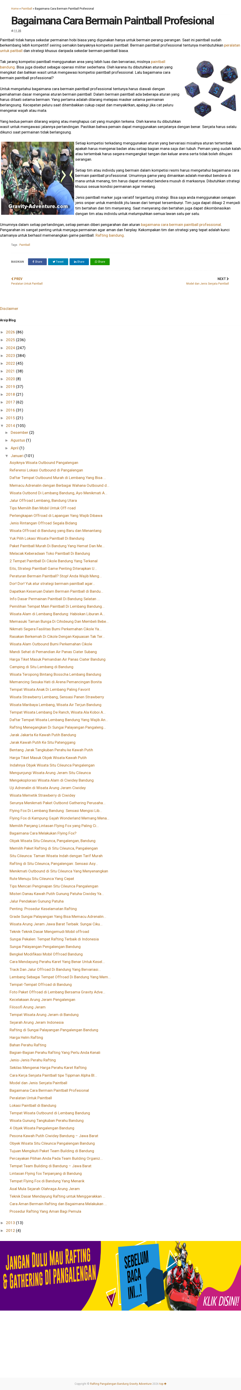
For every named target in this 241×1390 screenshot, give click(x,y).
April (15, 448)
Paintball (26, 8)
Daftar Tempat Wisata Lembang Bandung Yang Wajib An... (59, 719)
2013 (11, 1222)
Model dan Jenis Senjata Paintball (38, 1083)
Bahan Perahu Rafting (28, 1045)
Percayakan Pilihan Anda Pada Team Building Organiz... (56, 1158)
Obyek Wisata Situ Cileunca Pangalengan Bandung (52, 1143)
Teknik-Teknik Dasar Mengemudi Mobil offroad (49, 931)
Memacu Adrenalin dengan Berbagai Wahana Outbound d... (59, 485)
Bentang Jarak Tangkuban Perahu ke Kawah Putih (51, 750)
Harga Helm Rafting (26, 1037)
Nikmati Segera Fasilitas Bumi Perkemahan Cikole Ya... (56, 629)
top (162, 1383)
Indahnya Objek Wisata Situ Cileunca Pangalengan (52, 765)
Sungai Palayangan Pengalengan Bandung (45, 946)
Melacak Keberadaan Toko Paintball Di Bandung (50, 553)
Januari (17, 455)
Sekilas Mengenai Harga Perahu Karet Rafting (48, 1067)
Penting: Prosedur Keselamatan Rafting (43, 908)
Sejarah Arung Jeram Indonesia (37, 1022)
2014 (11, 425)
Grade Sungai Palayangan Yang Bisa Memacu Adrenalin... (58, 916)
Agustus (18, 440)
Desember (20, 432)
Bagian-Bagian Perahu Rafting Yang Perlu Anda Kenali (55, 1052)
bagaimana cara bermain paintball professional (181, 224)
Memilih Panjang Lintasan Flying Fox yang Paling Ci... (54, 825)
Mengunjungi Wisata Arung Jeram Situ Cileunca (50, 772)
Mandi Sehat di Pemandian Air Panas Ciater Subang (53, 651)
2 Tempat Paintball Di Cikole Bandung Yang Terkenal (54, 561)
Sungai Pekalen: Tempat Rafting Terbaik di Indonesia (54, 939)
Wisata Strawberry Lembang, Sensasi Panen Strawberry (57, 697)
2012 (11, 1230)
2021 (11, 371)
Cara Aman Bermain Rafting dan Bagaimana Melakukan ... (58, 1204)
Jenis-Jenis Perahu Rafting (33, 1060)
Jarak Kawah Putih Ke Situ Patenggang (42, 742)
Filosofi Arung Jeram (28, 1007)
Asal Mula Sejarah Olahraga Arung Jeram (45, 1188)
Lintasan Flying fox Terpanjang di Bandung (46, 1173)
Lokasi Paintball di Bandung (33, 1105)
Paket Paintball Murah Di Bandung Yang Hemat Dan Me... (57, 546)
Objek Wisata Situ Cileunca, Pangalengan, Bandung (53, 840)
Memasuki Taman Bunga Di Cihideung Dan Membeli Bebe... (59, 621)
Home (15, 8)
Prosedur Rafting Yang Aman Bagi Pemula (45, 1211)
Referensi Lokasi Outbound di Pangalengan (46, 470)
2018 (11, 394)
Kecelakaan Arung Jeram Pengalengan (42, 999)
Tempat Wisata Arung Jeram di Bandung (44, 1014)
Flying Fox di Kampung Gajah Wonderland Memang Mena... (59, 818)
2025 (11, 340)
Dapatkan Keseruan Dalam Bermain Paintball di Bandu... (56, 591)
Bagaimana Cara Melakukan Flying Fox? (43, 833)
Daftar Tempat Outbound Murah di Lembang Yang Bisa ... (58, 477)
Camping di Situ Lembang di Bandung (41, 667)
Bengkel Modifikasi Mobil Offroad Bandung (46, 954)
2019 (11, 386)
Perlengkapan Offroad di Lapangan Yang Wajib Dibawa (56, 515)
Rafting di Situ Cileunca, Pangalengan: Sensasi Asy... (54, 863)
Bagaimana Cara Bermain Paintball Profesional (49, 1090)
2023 (11, 355)
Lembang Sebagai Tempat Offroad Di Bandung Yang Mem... (60, 977)
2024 (11, 348)
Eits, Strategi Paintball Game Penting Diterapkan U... (53, 568)
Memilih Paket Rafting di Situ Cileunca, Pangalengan (54, 848)
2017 (11, 402)
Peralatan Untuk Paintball (31, 1098)
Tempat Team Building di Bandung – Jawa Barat (50, 1166)
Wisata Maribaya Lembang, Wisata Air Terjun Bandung (55, 704)
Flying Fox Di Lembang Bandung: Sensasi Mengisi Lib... (56, 810)
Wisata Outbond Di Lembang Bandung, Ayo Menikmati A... (58, 493)
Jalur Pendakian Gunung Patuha (37, 901)
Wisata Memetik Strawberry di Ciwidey (42, 795)
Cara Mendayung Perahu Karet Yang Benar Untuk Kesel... (57, 961)
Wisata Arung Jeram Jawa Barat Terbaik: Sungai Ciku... (56, 924)
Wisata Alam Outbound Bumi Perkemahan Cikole (51, 644)
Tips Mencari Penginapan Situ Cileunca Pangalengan (54, 886)
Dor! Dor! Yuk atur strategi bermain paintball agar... (52, 583)
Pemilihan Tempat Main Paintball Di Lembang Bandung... (57, 606)
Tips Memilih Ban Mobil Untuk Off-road (43, 508)
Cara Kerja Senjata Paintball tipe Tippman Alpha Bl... (53, 1075)
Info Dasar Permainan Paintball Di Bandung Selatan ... (55, 599)
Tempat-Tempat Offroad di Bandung (41, 984)
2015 (11, 418)
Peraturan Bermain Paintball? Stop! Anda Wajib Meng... (56, 576)
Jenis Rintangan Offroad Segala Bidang (43, 523)
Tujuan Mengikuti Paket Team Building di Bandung (52, 1151)
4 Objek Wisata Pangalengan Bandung (42, 1128)
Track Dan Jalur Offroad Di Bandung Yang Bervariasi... (55, 969)
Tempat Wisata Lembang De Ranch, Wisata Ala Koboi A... (58, 712)
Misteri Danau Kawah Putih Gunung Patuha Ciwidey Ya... (57, 893)
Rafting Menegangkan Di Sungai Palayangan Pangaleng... (58, 727)
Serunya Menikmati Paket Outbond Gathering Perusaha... (58, 803)
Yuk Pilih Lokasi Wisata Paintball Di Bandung (47, 538)
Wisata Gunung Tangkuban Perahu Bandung (47, 1120)
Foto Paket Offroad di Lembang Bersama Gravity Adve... (57, 992)
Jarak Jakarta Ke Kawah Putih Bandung (43, 735)
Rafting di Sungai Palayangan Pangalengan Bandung (54, 1030)
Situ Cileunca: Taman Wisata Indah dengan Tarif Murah (56, 855)
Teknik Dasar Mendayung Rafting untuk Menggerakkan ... (57, 1196)
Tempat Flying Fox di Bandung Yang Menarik (47, 1181)
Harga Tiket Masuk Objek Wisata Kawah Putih (48, 757)
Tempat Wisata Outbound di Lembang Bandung (50, 1113)
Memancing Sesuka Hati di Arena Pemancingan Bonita (56, 682)
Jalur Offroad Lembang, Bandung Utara (43, 500)
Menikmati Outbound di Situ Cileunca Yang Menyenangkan (59, 871)
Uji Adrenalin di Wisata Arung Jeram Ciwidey (48, 787)
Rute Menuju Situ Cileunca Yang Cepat (42, 878)
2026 (11, 332)
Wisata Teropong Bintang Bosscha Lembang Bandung (55, 674)
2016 (11, 410)
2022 (11, 363)
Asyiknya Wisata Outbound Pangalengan (44, 462)
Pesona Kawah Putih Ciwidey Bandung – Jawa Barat (54, 1135)
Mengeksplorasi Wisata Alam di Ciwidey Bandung (52, 780)
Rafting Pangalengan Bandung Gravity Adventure (121, 1383)
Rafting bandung (110, 235)
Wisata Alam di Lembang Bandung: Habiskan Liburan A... (57, 614)
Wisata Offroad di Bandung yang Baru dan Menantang (55, 530)
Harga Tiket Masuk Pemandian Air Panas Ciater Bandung (58, 659)
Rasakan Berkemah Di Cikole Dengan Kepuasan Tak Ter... (57, 636)
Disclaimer (9, 308)
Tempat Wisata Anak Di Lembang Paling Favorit (50, 689)
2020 (11, 379)
